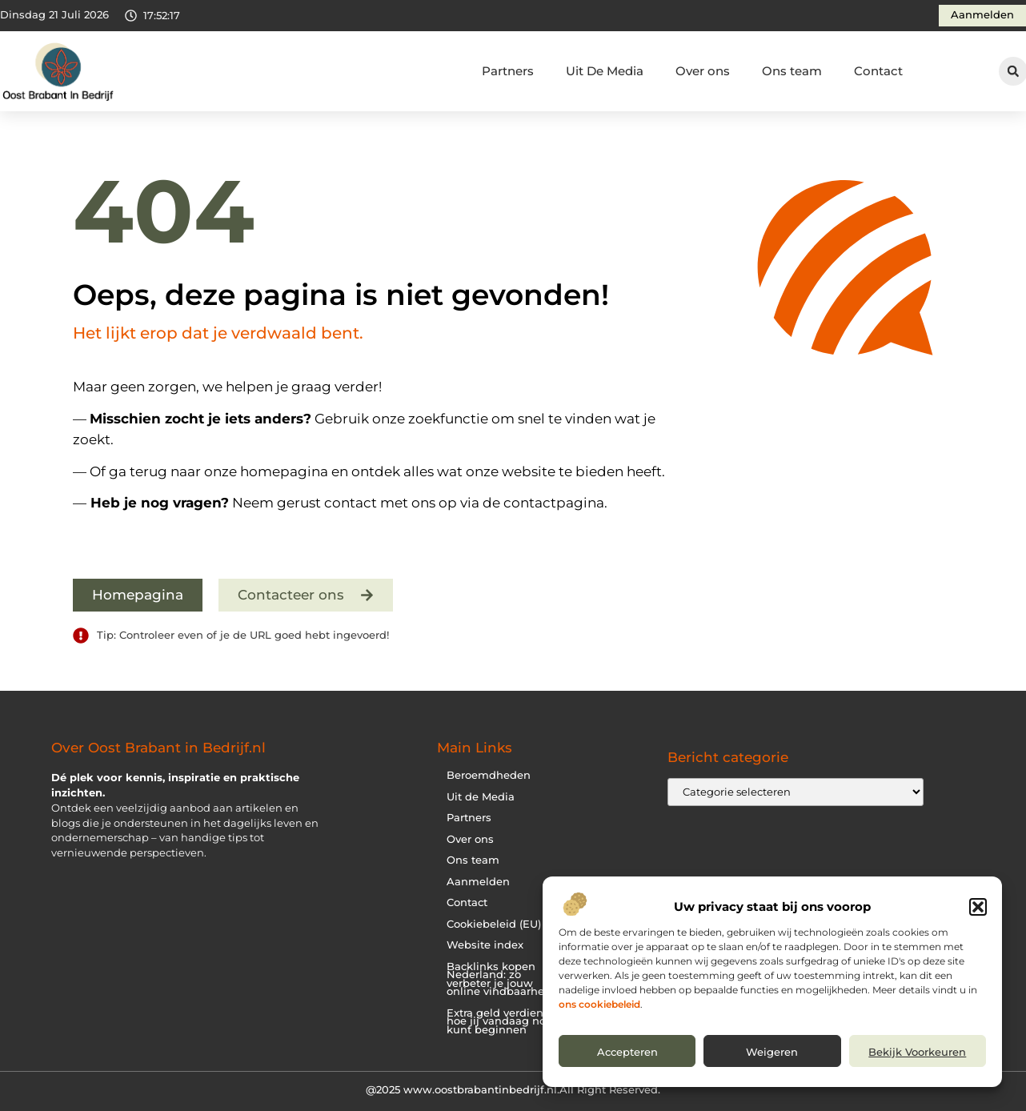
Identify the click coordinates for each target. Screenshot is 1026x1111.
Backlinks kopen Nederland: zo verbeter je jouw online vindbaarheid (501, 979)
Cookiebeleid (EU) (494, 924)
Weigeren (772, 1051)
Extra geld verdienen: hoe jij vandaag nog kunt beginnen (503, 1021)
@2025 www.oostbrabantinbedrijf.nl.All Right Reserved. (513, 1089)
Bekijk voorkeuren (917, 1051)
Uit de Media (481, 797)
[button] (978, 907)
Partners (508, 70)
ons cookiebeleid (599, 1004)
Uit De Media (604, 70)
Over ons (702, 70)
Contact (878, 70)
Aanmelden (478, 882)
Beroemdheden (489, 775)
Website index (485, 945)
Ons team (792, 70)
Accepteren (627, 1051)
